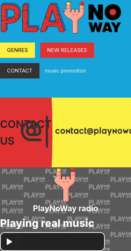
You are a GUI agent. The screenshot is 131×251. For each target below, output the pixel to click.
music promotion (65, 70)
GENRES (17, 50)
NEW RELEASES (67, 50)
